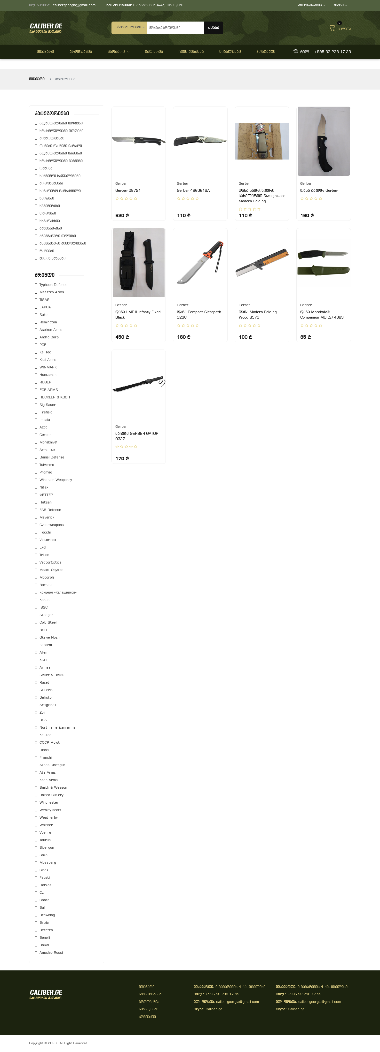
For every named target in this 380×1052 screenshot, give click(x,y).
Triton (44, 555)
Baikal (44, 945)
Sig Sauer (48, 405)
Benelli (45, 938)
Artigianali (48, 705)
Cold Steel (48, 623)
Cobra (44, 900)
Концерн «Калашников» (58, 593)
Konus (44, 600)
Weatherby (49, 818)
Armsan (46, 668)
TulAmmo (47, 465)
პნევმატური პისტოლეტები (63, 243)
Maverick (47, 517)
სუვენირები (50, 206)
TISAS (44, 300)
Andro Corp (49, 337)
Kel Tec (45, 352)
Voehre (45, 833)
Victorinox (48, 540)
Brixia (44, 923)
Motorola (47, 577)
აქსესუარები (51, 228)
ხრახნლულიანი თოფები (61, 131)
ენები (340, 5)
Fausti (45, 878)
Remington (48, 322)
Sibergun (47, 848)
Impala (45, 420)
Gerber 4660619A (193, 191)
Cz (42, 893)
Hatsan (46, 502)
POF (43, 345)
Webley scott (51, 810)
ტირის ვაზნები (52, 258)
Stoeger (46, 615)
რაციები (47, 251)
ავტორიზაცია (311, 5)
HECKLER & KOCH (55, 397)
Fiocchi (45, 532)
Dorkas (45, 885)
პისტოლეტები (52, 138)
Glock (44, 870)
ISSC (44, 608)
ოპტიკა (46, 168)
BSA (43, 720)
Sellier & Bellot (52, 675)
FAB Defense (50, 510)
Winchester (49, 803)
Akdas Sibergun (52, 765)
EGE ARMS (49, 390)
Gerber (45, 435)
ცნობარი (118, 52)
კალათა (340, 27)
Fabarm (46, 645)
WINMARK (48, 367)
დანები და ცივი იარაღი (61, 146)
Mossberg (48, 863)
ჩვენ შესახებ (191, 52)
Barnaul (46, 585)
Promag (46, 472)
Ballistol (46, 698)
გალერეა (154, 52)
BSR (43, 630)
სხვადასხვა (50, 221)
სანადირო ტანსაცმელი (60, 191)
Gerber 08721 (128, 191)
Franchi (46, 758)
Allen (43, 653)
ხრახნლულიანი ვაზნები (61, 161)
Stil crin (46, 690)
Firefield (46, 412)
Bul (42, 908)
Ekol (43, 547)
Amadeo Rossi (51, 953)
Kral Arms (48, 360)
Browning (47, 915)
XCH (43, 660)
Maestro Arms (52, 292)
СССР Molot (50, 743)
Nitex (44, 487)
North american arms (57, 728)
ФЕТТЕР (46, 495)
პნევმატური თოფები (58, 236)
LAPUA (45, 307)
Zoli (42, 713)
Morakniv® (48, 442)
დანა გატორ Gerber (319, 191)
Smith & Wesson (53, 788)
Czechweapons (52, 525)
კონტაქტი (265, 52)
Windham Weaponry (56, 480)
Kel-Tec (45, 735)
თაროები (48, 213)
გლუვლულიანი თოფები (61, 123)
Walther (46, 825)
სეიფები (47, 198)
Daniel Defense (52, 457)
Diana (44, 750)
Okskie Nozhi (50, 638)
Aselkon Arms (51, 330)
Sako (44, 315)
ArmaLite (47, 450)
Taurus (45, 840)
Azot (43, 427)
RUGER (45, 382)
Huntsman (48, 375)
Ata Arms (48, 773)
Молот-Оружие (51, 570)
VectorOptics (51, 562)
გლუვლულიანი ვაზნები (61, 153)
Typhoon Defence (53, 285)
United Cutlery (51, 795)
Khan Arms (49, 780)
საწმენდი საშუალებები (60, 176)
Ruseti (45, 683)
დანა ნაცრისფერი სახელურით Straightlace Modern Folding (262, 196)
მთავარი (45, 52)
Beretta (46, 930)
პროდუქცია (81, 52)
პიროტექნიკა (51, 183)
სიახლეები (230, 52)
